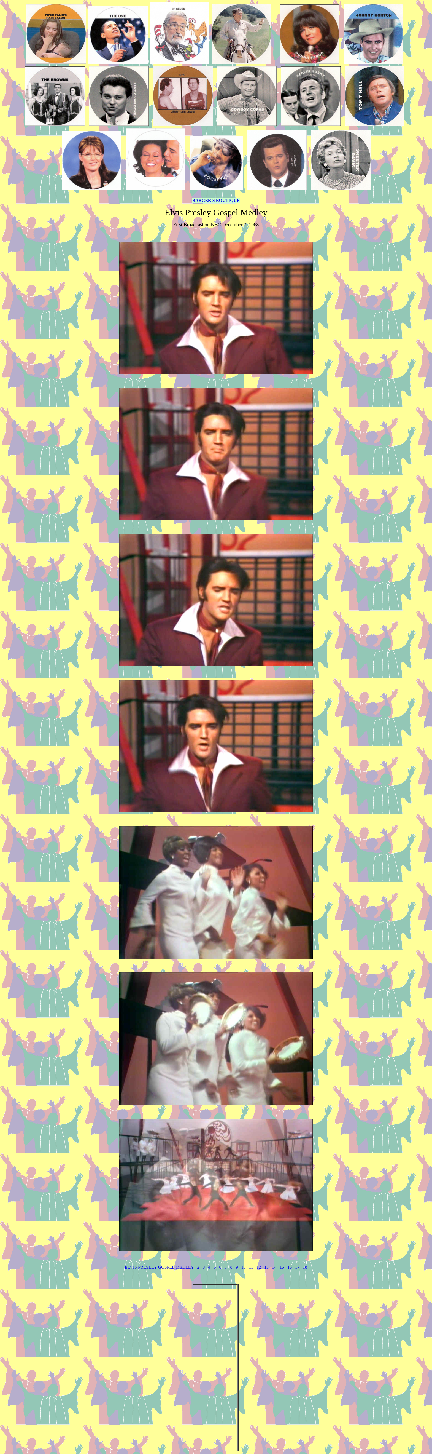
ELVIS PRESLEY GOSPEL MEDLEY (159, 1267)
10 (243, 1267)
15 (282, 1267)
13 (266, 1267)
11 (251, 1267)
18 (305, 1267)
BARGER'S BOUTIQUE (216, 200)
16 (289, 1267)
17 (297, 1267)
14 (274, 1267)
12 (258, 1267)
